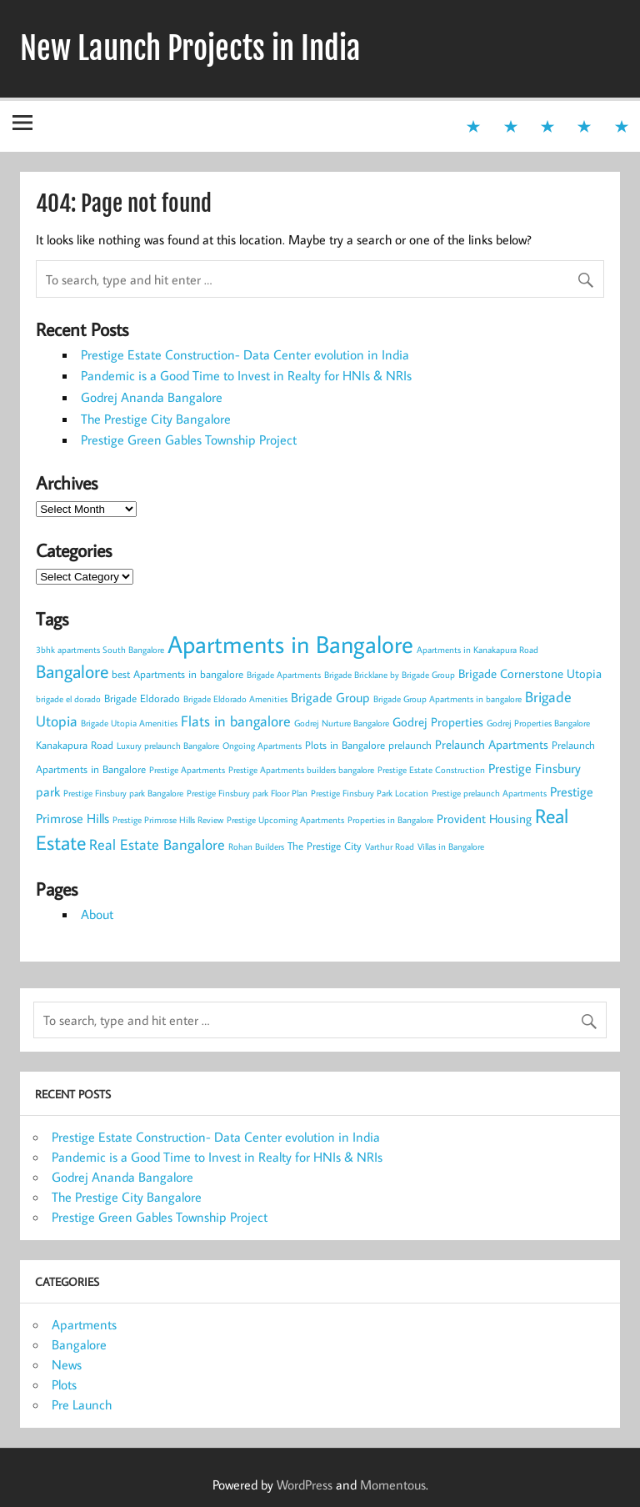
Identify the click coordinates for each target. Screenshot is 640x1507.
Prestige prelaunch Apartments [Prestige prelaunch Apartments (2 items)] (489, 793)
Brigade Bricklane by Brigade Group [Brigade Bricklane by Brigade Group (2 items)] (389, 675)
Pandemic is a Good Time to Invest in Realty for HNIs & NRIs (246, 375)
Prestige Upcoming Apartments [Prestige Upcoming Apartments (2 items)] (285, 820)
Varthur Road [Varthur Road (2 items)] (389, 846)
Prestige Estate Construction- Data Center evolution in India (245, 354)
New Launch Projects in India (190, 48)
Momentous (393, 1484)
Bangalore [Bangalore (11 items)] (72, 671)
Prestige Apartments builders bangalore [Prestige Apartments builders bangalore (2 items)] (301, 770)
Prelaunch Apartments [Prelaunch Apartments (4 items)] (491, 744)
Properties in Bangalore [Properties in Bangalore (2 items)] (390, 820)
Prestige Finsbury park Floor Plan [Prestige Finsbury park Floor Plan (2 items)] (247, 793)
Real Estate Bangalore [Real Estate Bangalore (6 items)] (157, 844)
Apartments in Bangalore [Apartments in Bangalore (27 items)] (290, 644)
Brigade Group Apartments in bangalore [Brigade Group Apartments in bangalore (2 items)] (447, 699)
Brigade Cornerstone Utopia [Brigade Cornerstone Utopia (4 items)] (530, 673)
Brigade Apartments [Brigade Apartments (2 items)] (284, 675)
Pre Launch (82, 1404)
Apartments (84, 1324)
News (67, 1364)
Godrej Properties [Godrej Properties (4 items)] (437, 722)
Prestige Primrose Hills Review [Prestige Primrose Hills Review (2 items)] (167, 820)
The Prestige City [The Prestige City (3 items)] (325, 845)
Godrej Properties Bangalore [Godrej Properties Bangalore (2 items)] (538, 723)
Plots (64, 1384)
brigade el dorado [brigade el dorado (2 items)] (68, 699)
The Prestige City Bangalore (156, 418)
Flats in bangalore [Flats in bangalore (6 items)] (236, 721)
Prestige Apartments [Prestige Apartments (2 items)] (187, 770)
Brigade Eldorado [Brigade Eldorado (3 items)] (142, 698)
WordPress (304, 1484)
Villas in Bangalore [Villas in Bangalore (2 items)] (451, 846)
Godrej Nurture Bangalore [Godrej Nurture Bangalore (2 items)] (341, 723)
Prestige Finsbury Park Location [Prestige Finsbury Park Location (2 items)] (369, 793)
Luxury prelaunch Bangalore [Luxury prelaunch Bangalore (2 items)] (168, 745)
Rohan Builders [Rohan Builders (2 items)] (256, 846)
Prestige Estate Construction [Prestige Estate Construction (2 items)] (431, 770)
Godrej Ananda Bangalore (151, 397)
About (97, 914)
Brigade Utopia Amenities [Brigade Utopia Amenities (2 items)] (129, 723)
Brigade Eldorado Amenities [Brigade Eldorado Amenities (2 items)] (235, 699)
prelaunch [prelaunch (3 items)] (410, 744)
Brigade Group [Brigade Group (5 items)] (330, 697)
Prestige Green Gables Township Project (189, 439)
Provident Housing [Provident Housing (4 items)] (484, 818)
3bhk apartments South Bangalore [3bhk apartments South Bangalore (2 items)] (100, 650)
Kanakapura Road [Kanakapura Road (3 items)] (74, 744)
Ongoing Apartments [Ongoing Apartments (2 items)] (262, 745)
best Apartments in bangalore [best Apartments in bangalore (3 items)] (177, 674)
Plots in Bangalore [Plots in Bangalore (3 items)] (345, 744)
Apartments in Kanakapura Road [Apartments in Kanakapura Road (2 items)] (477, 650)
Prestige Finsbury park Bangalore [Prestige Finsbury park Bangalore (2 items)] (123, 793)
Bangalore (79, 1344)
